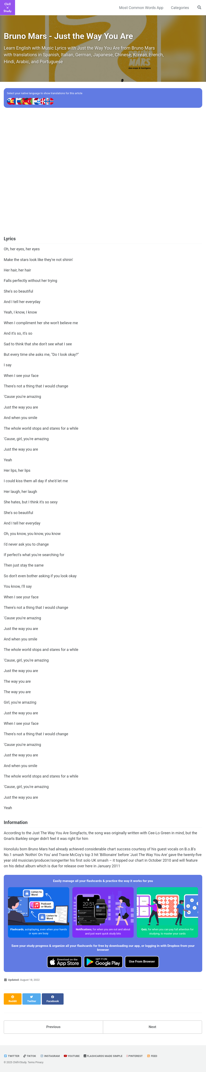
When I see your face (21, 378)
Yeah (8, 462)
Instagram (51, 1056)
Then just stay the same (24, 568)
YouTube (73, 1056)
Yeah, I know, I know (20, 314)
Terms (31, 1062)
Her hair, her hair (17, 272)
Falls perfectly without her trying (30, 283)
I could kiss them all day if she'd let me (36, 483)
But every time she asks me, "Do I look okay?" (41, 357)
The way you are (17, 683)
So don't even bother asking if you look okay (40, 578)
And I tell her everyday (22, 304)
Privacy (40, 1062)
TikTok (30, 1056)
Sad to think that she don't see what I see (38, 346)
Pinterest (138, 1056)
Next (152, 1027)
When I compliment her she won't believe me (41, 325)
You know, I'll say (18, 589)
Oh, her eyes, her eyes (22, 251)
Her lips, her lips (17, 473)
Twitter (12, 1056)
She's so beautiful (18, 293)
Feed (156, 1056)
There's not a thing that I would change (36, 388)
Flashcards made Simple (106, 1056)
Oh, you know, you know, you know (32, 536)
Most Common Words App (141, 7)
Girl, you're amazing (20, 705)
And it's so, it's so (18, 335)
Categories (179, 7)
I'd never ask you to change (26, 546)
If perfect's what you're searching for (34, 557)
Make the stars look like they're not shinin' (38, 262)
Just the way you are (21, 409)
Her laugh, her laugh (20, 494)
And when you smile (20, 420)
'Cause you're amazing (22, 399)
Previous (53, 1027)
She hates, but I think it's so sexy (31, 504)
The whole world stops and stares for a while (41, 430)
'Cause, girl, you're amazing (26, 441)
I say (8, 367)
